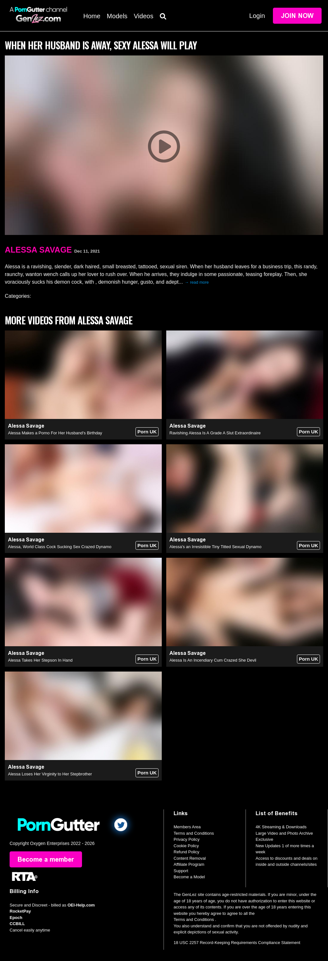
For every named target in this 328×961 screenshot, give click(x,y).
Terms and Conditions (194, 833)
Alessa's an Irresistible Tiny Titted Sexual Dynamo (215, 546)
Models (117, 16)
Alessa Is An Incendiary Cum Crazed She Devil (212, 660)
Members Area (187, 826)
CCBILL (17, 923)
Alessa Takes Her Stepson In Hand (40, 660)
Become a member (46, 859)
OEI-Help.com (81, 905)
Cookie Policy (186, 845)
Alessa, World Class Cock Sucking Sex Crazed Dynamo (59, 546)
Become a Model (189, 876)
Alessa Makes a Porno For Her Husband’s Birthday (55, 432)
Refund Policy (186, 851)
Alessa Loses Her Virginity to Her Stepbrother (50, 774)
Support (181, 870)
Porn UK (147, 431)
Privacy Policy (187, 839)
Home (91, 16)
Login (257, 15)
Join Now (297, 16)
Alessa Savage (38, 249)
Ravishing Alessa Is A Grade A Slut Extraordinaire (215, 432)
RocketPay (20, 911)
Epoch (16, 917)
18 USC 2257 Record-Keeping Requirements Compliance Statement (237, 942)
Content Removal (190, 858)
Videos (143, 16)
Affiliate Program (189, 864)
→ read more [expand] (197, 282)
